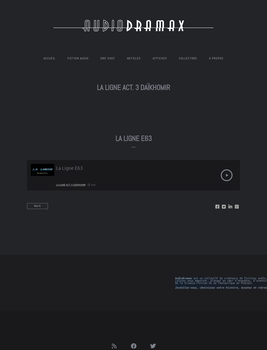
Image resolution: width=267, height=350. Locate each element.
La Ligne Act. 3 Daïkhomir (70, 185)
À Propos (216, 58)
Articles (134, 58)
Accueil (50, 58)
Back (37, 206)
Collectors (188, 58)
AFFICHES (160, 58)
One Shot (107, 58)
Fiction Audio (78, 58)
